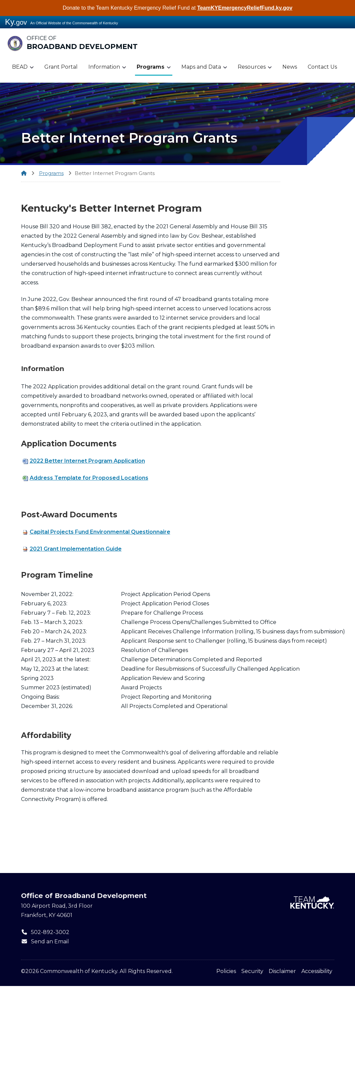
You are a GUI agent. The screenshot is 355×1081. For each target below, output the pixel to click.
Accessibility (316, 971)
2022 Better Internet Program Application (84, 461)
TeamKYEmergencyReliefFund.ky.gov (244, 8)
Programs (154, 67)
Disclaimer (282, 971)
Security (252, 971)
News (289, 67)
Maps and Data (204, 67)
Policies (226, 971)
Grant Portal (61, 67)
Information (107, 67)
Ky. (16, 21)
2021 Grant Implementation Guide (72, 549)
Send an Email (45, 941)
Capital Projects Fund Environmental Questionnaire (96, 532)
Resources (255, 67)
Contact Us (322, 67)
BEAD (23, 67)
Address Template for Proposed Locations (85, 478)
